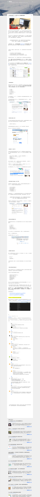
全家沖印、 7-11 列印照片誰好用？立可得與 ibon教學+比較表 (16, 428)
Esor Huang (14, 359)
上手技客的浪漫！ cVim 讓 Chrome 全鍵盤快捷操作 (24, 300)
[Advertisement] (20, 8)
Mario (12, 331)
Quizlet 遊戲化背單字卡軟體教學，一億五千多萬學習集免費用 (16, 468)
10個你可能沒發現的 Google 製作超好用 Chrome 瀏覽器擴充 (17, 293)
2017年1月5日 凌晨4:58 (14, 385)
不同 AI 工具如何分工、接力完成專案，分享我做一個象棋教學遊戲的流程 (18, 484)
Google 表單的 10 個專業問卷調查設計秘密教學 (14, 492)
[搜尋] (32, 2)
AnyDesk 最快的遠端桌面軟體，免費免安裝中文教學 (15, 444)
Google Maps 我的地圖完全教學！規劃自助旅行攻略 (15, 436)
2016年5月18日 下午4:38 (14, 356)
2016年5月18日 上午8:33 (15, 331)
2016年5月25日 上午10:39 (17, 367)
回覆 (11, 362)
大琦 (11, 356)
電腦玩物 (10, 1)
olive (13, 367)
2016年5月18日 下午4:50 (18, 359)
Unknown (12, 343)
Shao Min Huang (15, 338)
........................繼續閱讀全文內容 (27, 426)
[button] (31, 15)
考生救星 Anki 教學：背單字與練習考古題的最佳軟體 (15, 476)
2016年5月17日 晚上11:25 (14, 323)
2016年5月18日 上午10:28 (14, 335)
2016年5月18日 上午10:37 (16, 343)
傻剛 (11, 335)
